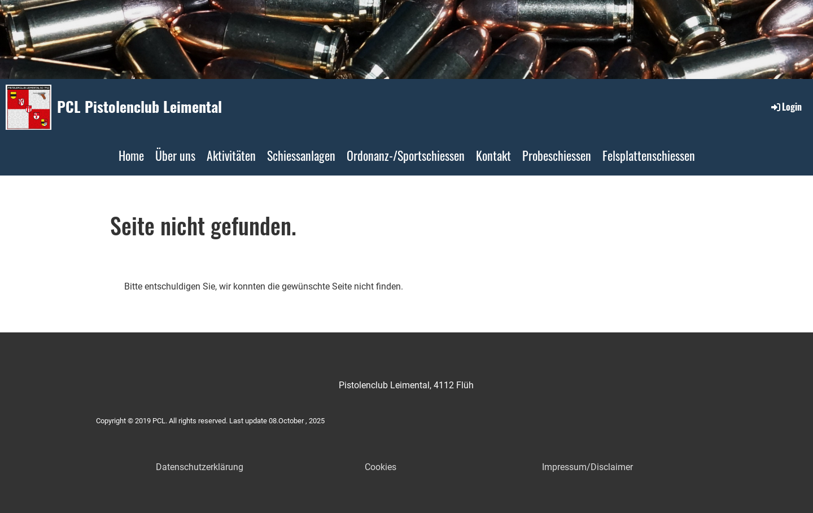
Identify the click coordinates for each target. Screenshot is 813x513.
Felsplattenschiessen (648, 155)
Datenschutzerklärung (199, 467)
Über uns (175, 155)
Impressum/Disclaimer (587, 467)
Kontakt (493, 155)
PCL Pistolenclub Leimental (139, 107)
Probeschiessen (556, 155)
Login (786, 106)
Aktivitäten (231, 155)
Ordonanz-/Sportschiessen (406, 155)
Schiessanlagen (301, 155)
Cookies (380, 467)
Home (131, 155)
